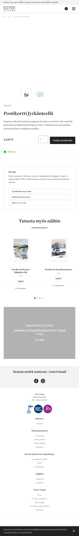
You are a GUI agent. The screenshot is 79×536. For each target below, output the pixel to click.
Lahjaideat (39, 483)
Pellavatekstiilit (39, 444)
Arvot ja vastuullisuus (39, 499)
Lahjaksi (39, 474)
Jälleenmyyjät (40, 503)
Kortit (39, 463)
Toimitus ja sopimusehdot (39, 507)
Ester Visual (39, 490)
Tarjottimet (39, 447)
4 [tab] (42, 298)
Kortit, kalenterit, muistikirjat (39, 454)
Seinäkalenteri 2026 (39, 460)
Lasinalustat (39, 436)
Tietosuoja (39, 510)
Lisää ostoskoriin (62, 140)
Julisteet (39, 419)
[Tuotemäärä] (43, 139)
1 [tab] (35, 298)
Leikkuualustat (39, 440)
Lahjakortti (40, 479)
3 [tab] (39, 298)
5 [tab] (44, 298)
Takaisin (8, 105)
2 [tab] (37, 298)
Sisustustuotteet (39, 431)
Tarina (39, 495)
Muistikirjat (39, 467)
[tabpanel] (21, 263)
